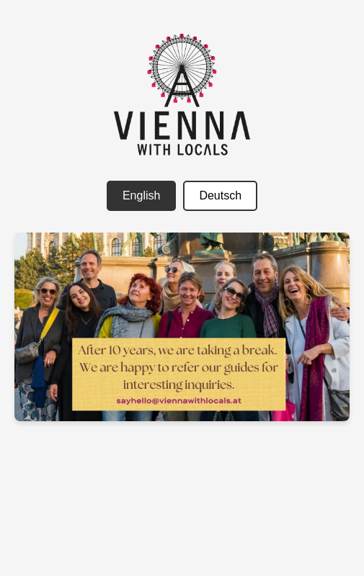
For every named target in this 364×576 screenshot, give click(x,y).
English (141, 195)
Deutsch (220, 195)
